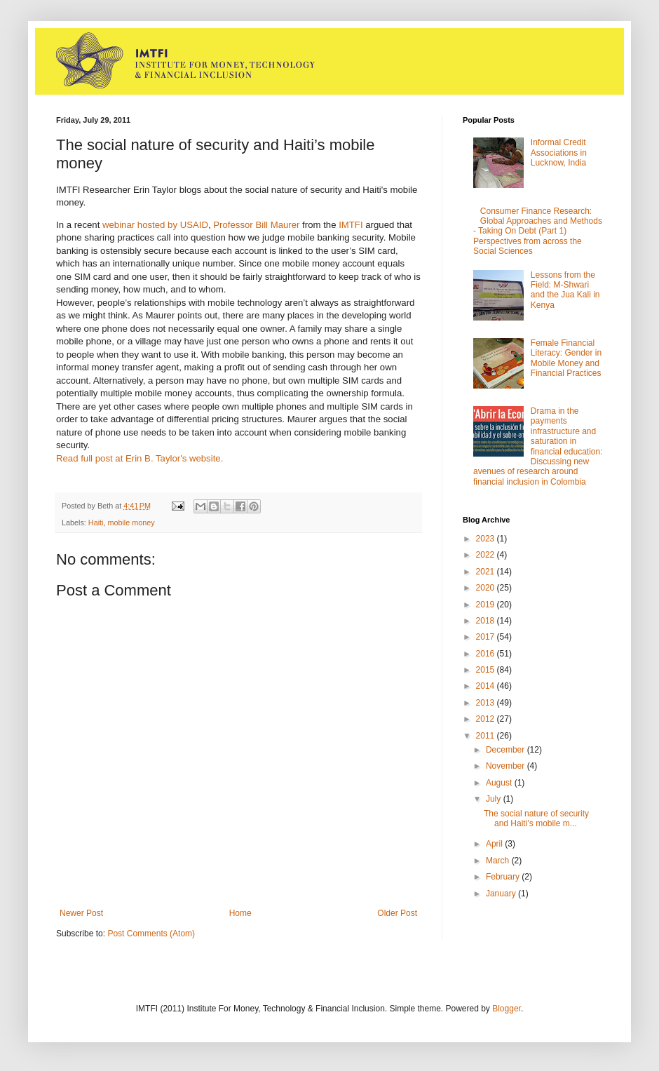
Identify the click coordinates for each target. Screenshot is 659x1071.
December (506, 750)
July (494, 799)
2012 (486, 719)
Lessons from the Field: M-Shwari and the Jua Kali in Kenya (565, 290)
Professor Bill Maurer (256, 225)
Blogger (506, 1008)
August (500, 783)
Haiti (96, 522)
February (504, 877)
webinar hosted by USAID (155, 225)
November (506, 766)
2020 (486, 588)
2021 (486, 572)
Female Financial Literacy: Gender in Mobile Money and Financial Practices (566, 358)
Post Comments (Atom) (151, 933)
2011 (486, 736)
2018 (486, 621)
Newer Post (81, 913)
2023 (486, 539)
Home (240, 913)
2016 (486, 654)
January (502, 893)
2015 (486, 670)
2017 (486, 637)
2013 (486, 703)
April (495, 844)
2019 (486, 604)
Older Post (397, 913)
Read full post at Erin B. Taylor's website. (139, 458)
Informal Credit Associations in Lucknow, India (559, 152)
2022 (486, 555)
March (499, 860)
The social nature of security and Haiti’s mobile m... (536, 818)
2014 (486, 686)
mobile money (130, 522)
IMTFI (350, 225)
